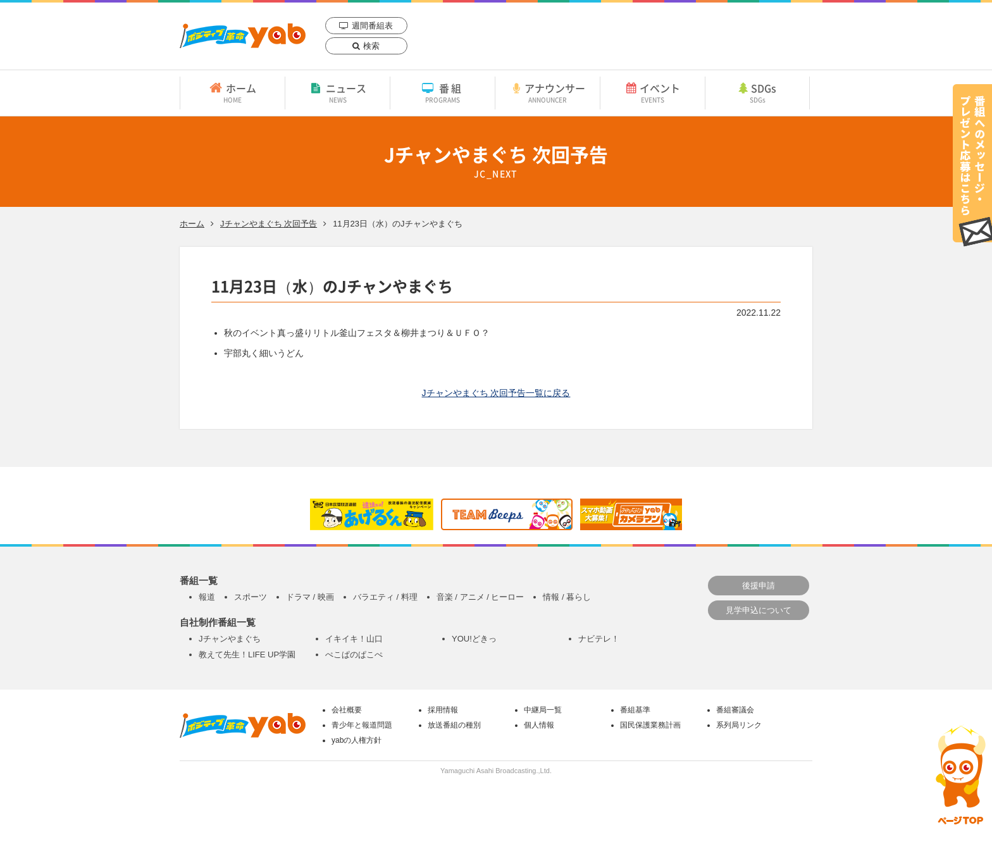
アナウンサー (547, 92)
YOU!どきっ (474, 638)
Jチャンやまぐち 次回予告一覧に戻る (496, 393)
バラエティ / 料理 (385, 597)
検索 (371, 46)
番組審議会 (735, 709)
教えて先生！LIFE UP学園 (247, 654)
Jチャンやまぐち (230, 638)
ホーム (232, 92)
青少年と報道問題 (362, 725)
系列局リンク (739, 725)
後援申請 (758, 585)
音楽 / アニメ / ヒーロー (480, 597)
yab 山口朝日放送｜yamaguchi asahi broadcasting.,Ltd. (243, 35)
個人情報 (539, 725)
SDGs (757, 92)
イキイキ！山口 (354, 638)
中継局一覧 (543, 709)
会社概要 (347, 709)
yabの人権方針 (356, 740)
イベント (652, 92)
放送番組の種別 (454, 725)
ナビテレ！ (598, 638)
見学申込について (758, 610)
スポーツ (250, 597)
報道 (207, 597)
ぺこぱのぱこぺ (354, 654)
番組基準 (635, 709)
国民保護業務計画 (650, 725)
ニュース (337, 92)
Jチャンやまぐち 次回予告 (268, 223)
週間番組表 (372, 25)
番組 (442, 92)
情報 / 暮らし (567, 597)
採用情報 (443, 709)
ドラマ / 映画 (310, 597)
